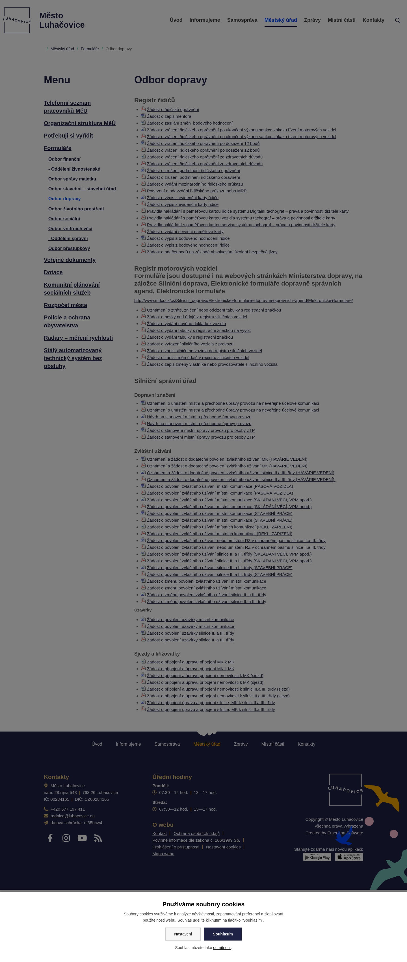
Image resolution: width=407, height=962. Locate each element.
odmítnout (222, 947)
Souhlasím (223, 934)
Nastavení (183, 934)
